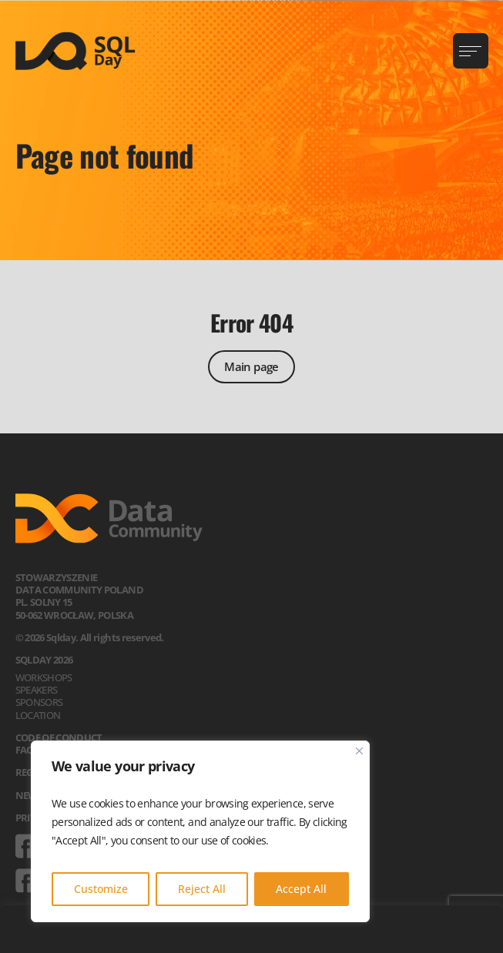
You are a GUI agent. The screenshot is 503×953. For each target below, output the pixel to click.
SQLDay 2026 (44, 660)
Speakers (36, 690)
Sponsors (39, 702)
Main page (251, 366)
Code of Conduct (58, 737)
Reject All (202, 888)
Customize (101, 888)
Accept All (301, 888)
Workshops (43, 677)
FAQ (24, 750)
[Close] (359, 750)
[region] (200, 831)
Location (38, 715)
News (28, 795)
